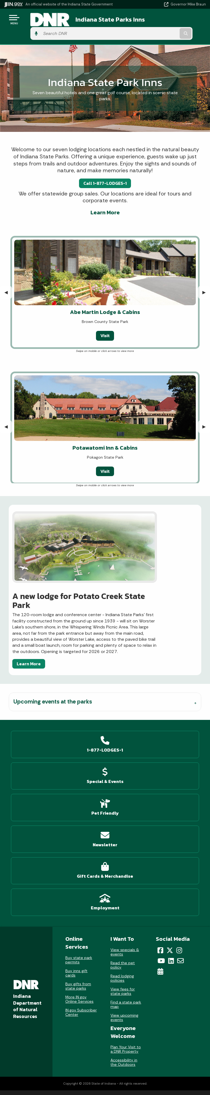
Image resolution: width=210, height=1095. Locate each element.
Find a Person (52, 974)
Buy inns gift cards (76, 814)
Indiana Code (52, 1061)
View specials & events (124, 793)
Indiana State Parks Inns (100, 19)
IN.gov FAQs (153, 994)
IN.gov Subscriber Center (81, 854)
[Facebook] (160, 791)
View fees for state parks (122, 832)
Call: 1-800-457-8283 (52, 994)
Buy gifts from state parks (78, 827)
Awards (52, 1081)
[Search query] (176, 19)
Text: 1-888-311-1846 (52, 1003)
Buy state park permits (78, 801)
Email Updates (52, 1051)
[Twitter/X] (170, 791)
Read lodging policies (122, 819)
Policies (153, 974)
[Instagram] (179, 791)
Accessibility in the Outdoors (123, 904)
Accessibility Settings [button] (153, 1043)
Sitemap (153, 984)
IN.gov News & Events (52, 1042)
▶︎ (206, 278)
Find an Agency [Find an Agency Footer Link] (52, 984)
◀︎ (8, 278)
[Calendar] (160, 813)
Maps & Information (52, 1032)
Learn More (105, 198)
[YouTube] (161, 802)
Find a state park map (125, 845)
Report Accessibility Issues (153, 1053)
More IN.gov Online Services (79, 840)
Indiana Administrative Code (52, 1071)
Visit (105, 321)
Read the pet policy (122, 806)
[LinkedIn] (171, 802)
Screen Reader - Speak (153, 1065)
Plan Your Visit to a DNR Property (125, 890)
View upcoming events (124, 858)
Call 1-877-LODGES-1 (105, 169)
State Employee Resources (153, 1003)
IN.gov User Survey (153, 955)
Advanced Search (153, 965)
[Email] (180, 802)
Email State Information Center (52, 965)
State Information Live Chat (52, 955)
